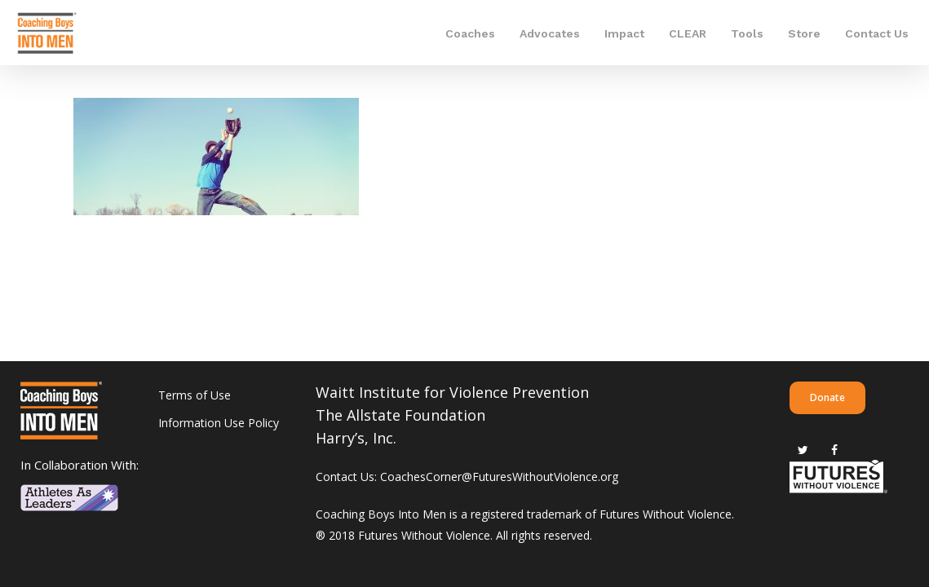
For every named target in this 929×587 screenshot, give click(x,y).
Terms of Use (194, 395)
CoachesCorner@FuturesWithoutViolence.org (499, 476)
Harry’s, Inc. (356, 438)
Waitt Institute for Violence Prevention (452, 392)
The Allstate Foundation (400, 415)
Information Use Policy (218, 422)
